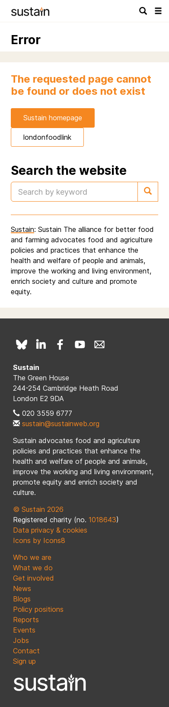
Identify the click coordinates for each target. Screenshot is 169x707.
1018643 (102, 519)
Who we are (32, 557)
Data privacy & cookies (50, 530)
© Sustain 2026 (38, 509)
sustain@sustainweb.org (60, 423)
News (22, 588)
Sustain (22, 229)
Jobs (21, 640)
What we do (33, 567)
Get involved (33, 578)
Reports (26, 619)
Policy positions (38, 609)
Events (24, 630)
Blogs (22, 599)
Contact (26, 650)
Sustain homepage (52, 117)
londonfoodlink (47, 137)
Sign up (24, 661)
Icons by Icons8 (39, 540)
